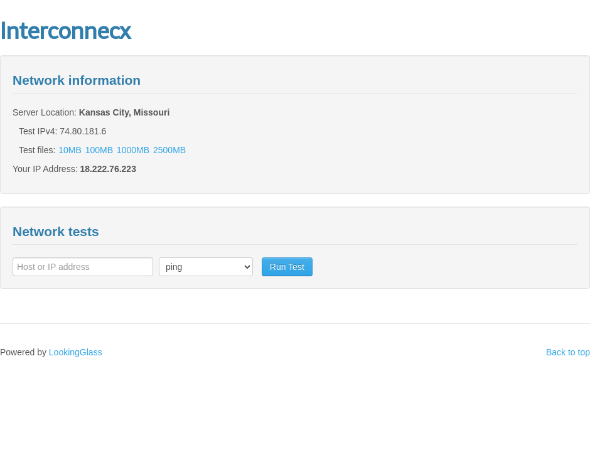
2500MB (169, 150)
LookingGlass (75, 352)
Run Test (287, 267)
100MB (99, 150)
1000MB (133, 150)
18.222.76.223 (108, 169)
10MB (70, 150)
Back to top (568, 352)
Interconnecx (65, 31)
